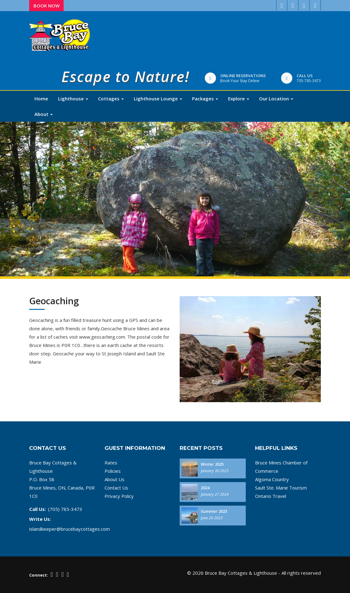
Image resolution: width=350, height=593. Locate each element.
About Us (114, 479)
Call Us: (37, 509)
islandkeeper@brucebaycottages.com (69, 529)
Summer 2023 (214, 511)
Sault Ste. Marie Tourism (281, 488)
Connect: (38, 575)
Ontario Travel (270, 496)
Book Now (47, 5)
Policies (113, 471)
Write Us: (40, 519)
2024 (205, 487)
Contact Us (116, 488)
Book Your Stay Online (239, 80)
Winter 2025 (212, 464)
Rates (111, 462)
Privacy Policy (119, 496)
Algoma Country (272, 479)
